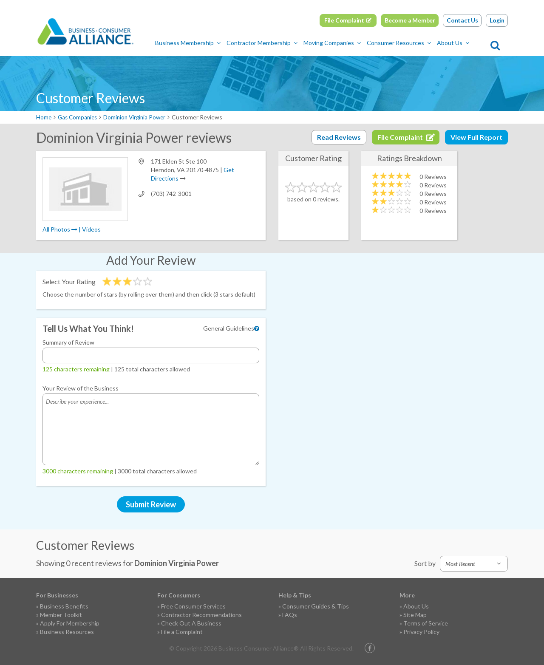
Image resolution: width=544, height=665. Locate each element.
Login (497, 20)
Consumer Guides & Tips (315, 606)
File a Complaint (182, 631)
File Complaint (344, 20)
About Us (466, 42)
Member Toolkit (61, 614)
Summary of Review (68, 342)
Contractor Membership (275, 42)
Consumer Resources (412, 42)
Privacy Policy (421, 631)
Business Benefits (64, 606)
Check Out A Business (191, 623)
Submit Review (151, 504)
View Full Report (476, 137)
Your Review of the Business (80, 388)
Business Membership (201, 42)
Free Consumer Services (193, 606)
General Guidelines (228, 328)
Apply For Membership (69, 623)
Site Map (415, 614)
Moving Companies (345, 42)
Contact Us (462, 20)
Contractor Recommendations (201, 614)
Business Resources (67, 631)
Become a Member (410, 20)
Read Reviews (339, 137)
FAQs (289, 614)
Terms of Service (425, 623)
